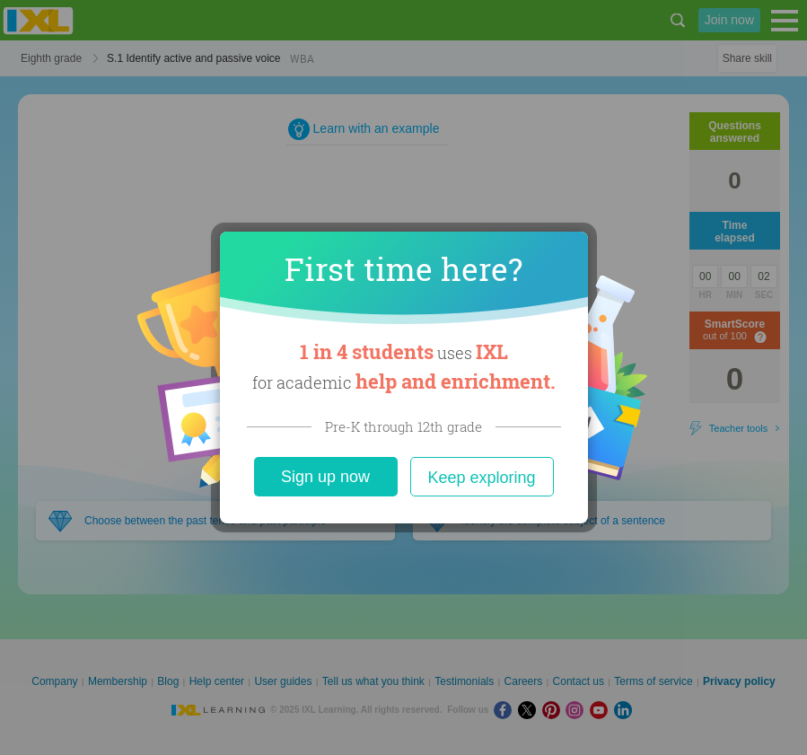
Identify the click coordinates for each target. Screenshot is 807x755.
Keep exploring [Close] (481, 478)
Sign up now (325, 477)
